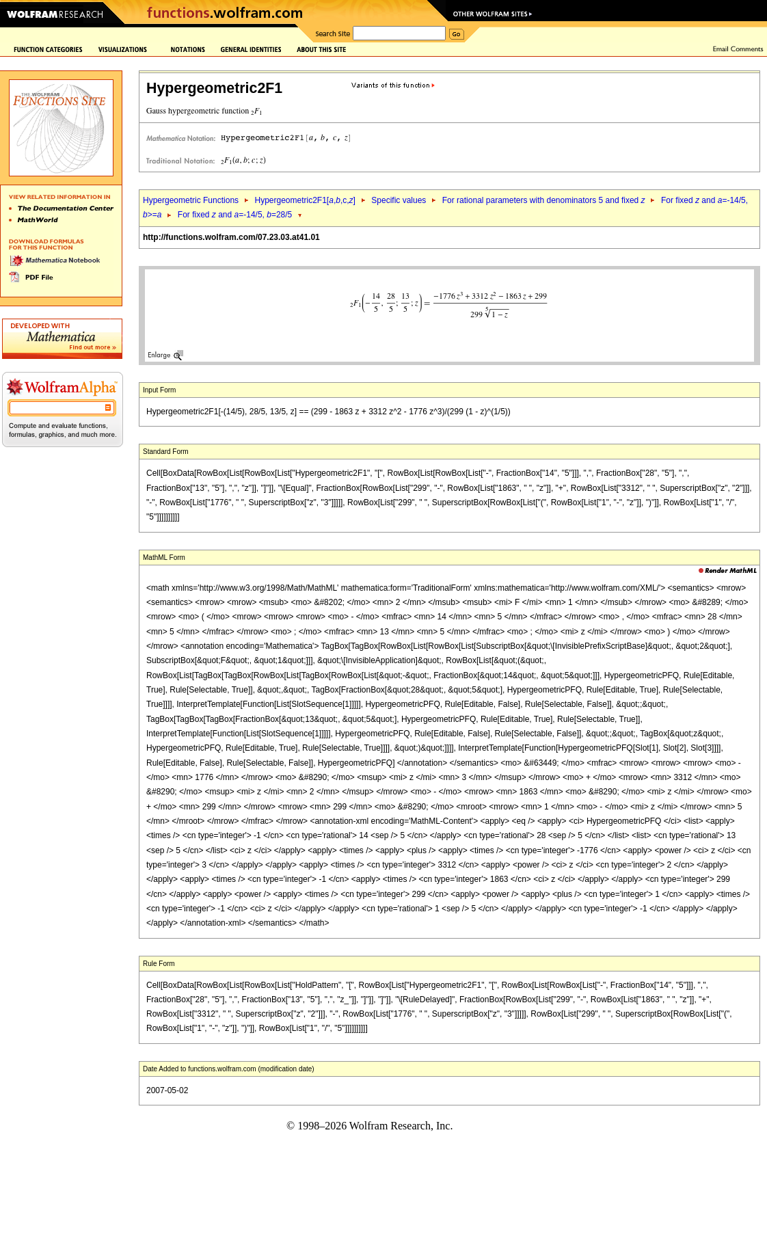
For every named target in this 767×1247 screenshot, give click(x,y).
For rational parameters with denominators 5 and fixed (543, 200)
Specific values (398, 200)
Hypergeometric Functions (191, 200)
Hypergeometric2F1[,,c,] (304, 200)
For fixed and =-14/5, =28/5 (235, 214)
